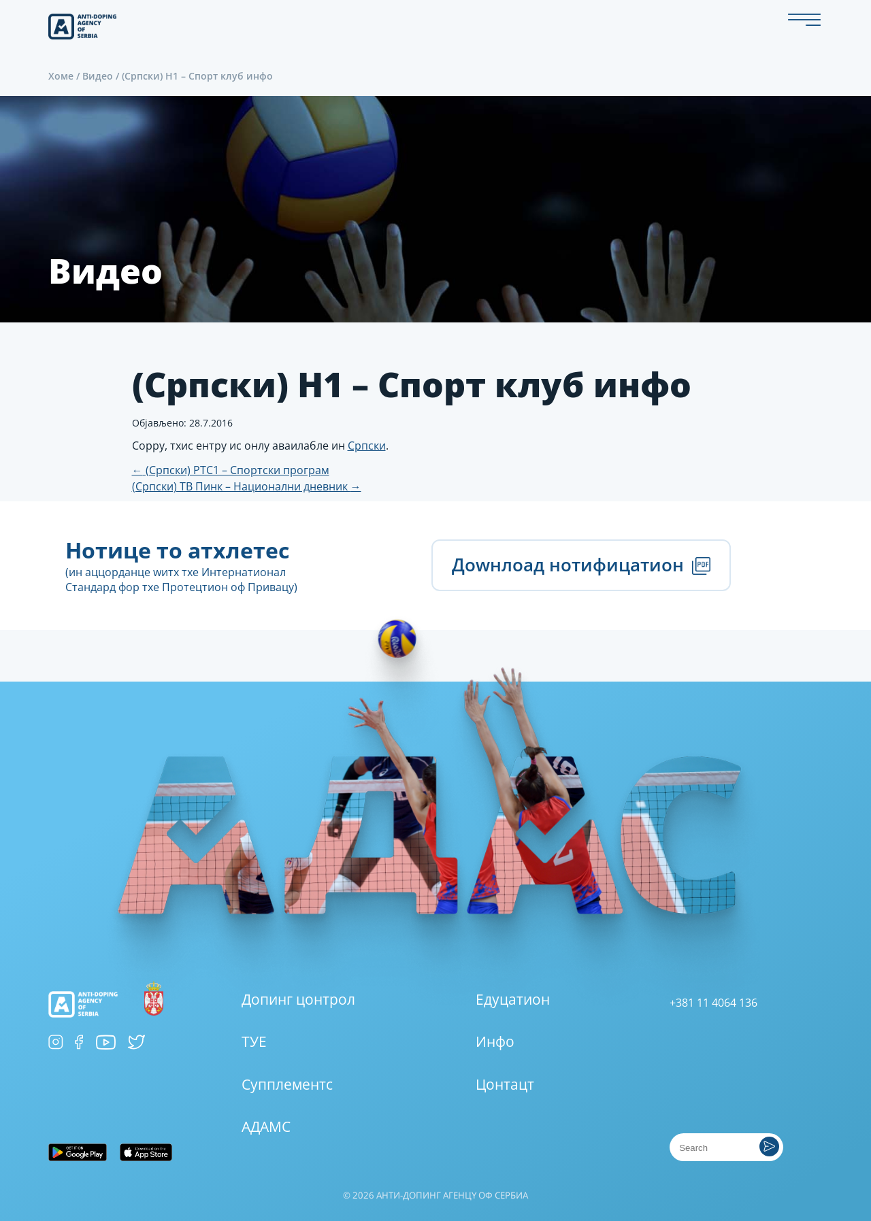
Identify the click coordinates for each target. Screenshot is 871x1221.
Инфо (495, 1041)
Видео (97, 75)
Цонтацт (505, 1084)
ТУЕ (254, 1041)
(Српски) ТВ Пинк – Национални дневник (246, 486)
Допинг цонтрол (298, 999)
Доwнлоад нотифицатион (581, 565)
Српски (367, 445)
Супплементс (287, 1084)
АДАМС (266, 1126)
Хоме (60, 75)
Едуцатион (513, 999)
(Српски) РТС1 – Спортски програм (230, 470)
